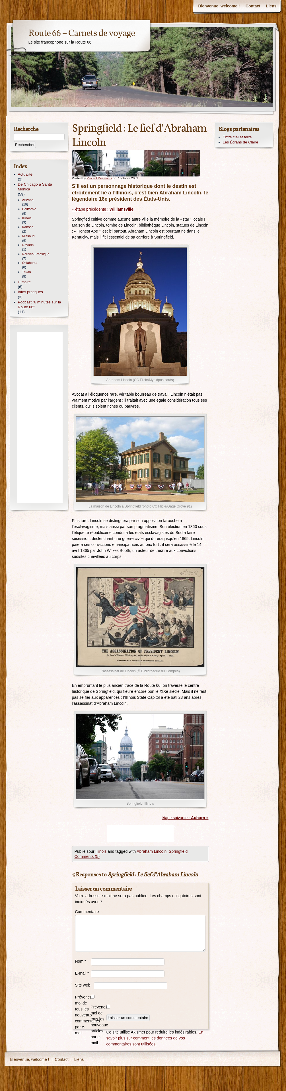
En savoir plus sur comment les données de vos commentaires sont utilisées (154, 1038)
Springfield (178, 851)
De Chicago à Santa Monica (35, 186)
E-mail (82, 973)
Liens (271, 6)
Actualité (25, 174)
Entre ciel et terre (237, 137)
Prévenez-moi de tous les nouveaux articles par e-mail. (98, 1025)
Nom (80, 961)
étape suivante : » (185, 817)
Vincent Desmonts (99, 178)
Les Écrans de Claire (240, 142)
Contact (253, 6)
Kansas (27, 227)
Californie (29, 209)
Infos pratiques (30, 292)
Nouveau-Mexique (36, 254)
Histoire (24, 282)
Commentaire (83, 911)
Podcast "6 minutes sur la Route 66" (39, 304)
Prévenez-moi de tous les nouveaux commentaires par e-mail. (83, 1015)
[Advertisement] (140, 833)
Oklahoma (30, 263)
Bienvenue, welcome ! (219, 6)
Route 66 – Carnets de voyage (81, 33)
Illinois (100, 851)
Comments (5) (87, 856)
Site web (82, 985)
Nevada (28, 245)
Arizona (28, 200)
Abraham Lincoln (151, 851)
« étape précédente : (102, 209)
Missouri (28, 236)
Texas (26, 272)
